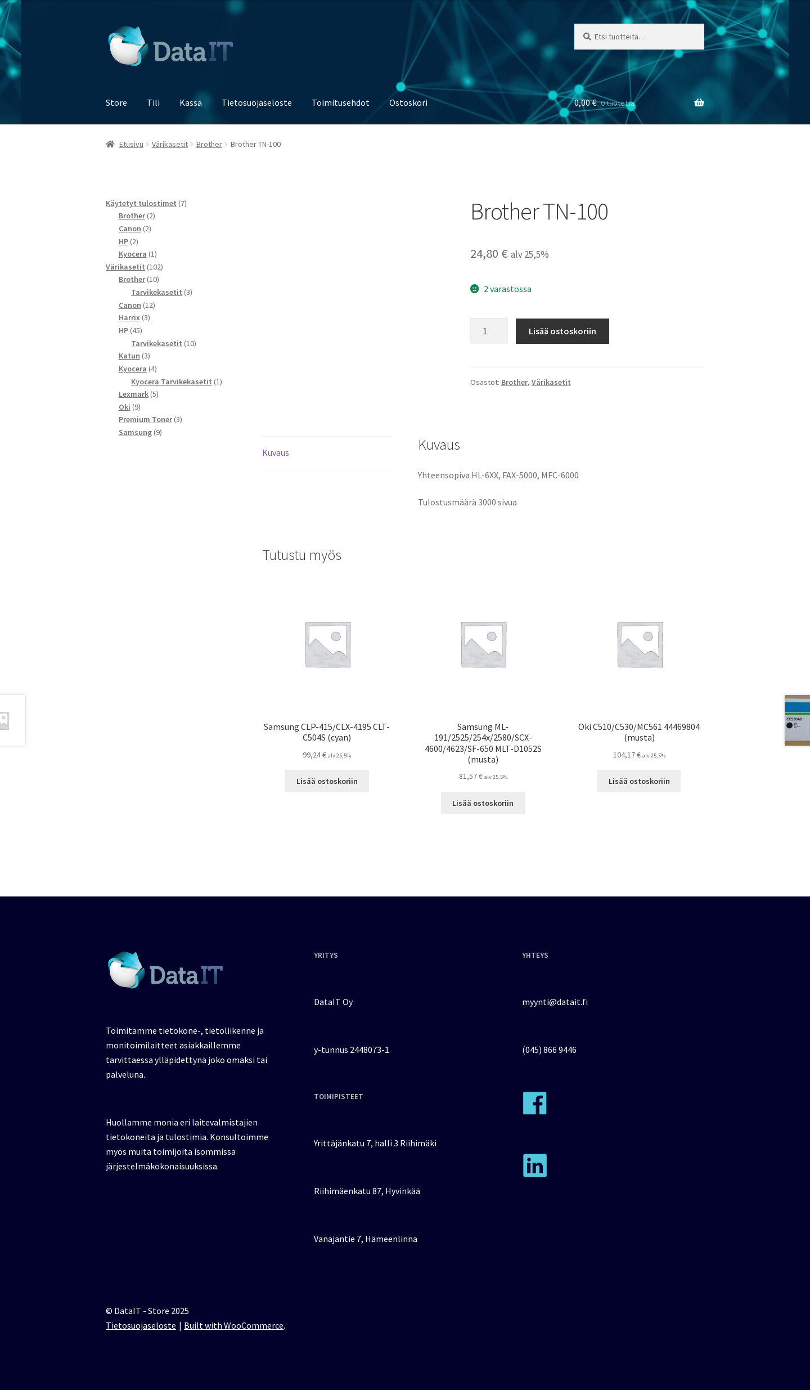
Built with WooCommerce (234, 1325)
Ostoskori (408, 102)
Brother (209, 144)
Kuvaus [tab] (275, 452)
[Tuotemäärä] (489, 331)
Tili (153, 102)
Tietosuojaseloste (257, 102)
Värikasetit (170, 144)
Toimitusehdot (341, 102)
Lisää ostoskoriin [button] (327, 781)
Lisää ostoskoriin (562, 331)
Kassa (190, 102)
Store (116, 102)
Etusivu (131, 144)
